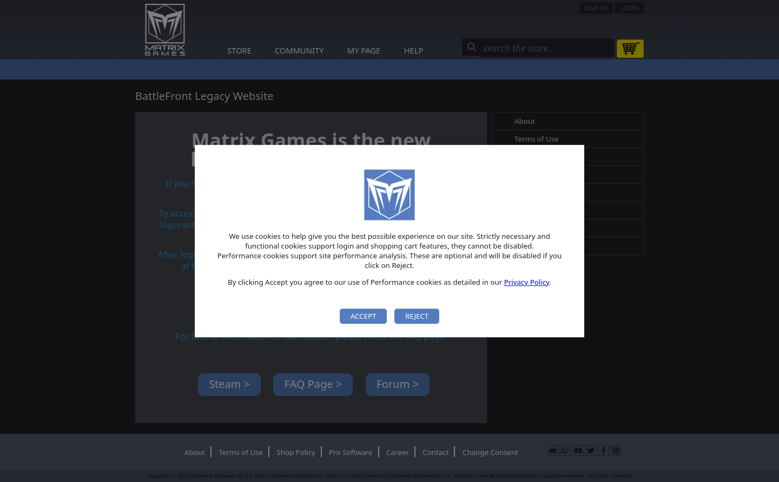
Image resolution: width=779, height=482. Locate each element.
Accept (364, 316)
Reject (416, 316)
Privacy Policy (527, 282)
